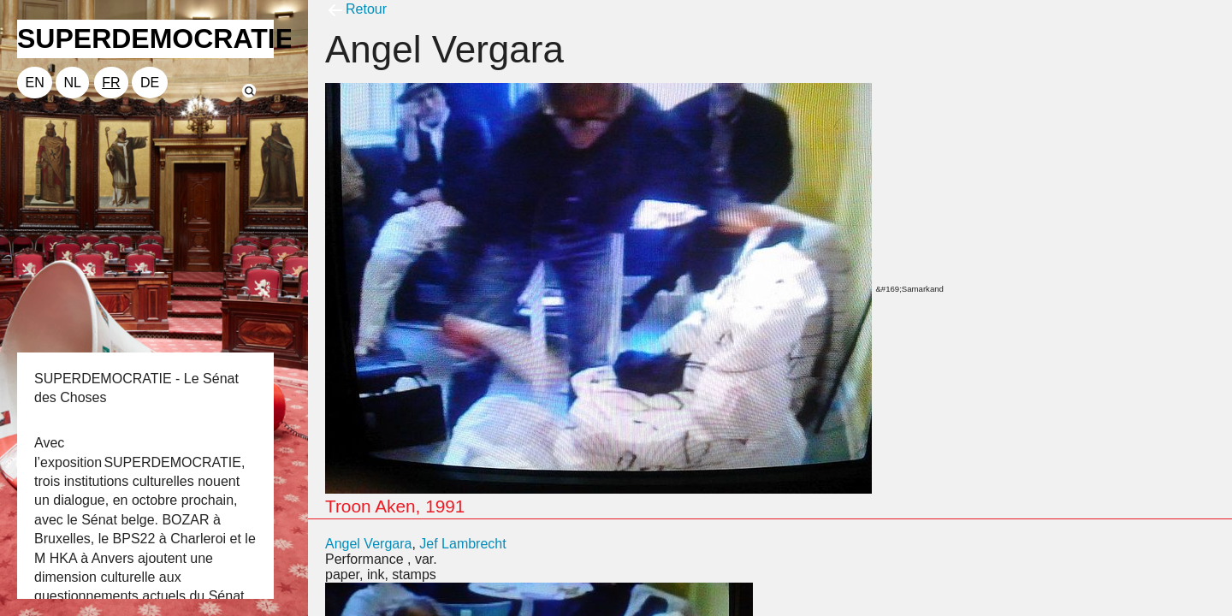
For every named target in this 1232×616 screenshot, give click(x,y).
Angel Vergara (368, 543)
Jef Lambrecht (462, 543)
